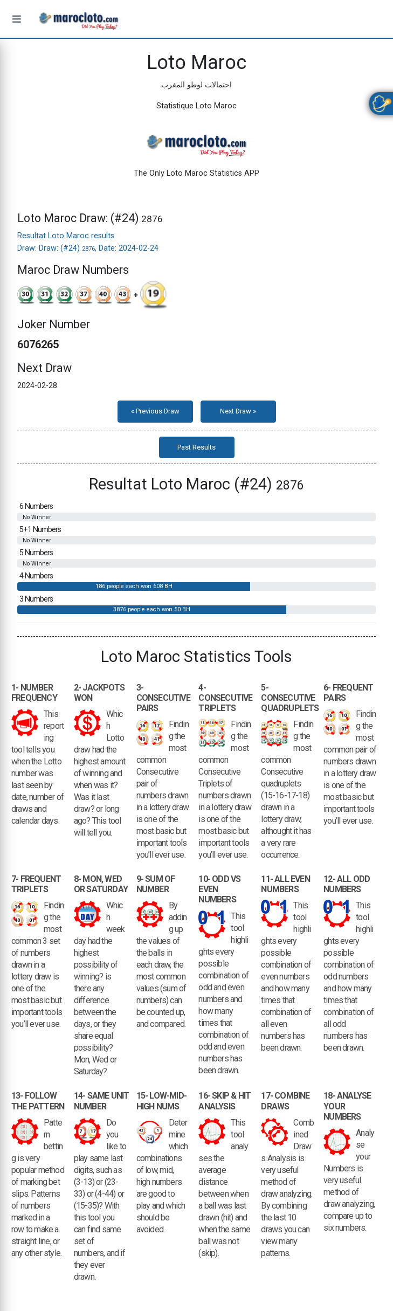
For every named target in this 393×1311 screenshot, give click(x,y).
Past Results (196, 447)
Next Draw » (238, 411)
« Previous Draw (155, 411)
